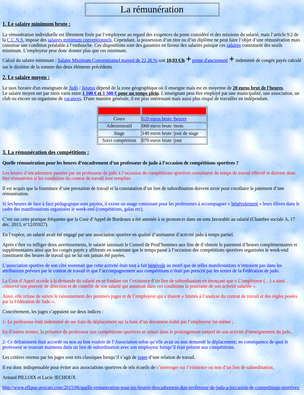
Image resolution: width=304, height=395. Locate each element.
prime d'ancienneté (210, 60)
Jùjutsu (88, 87)
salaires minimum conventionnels (80, 39)
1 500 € (110, 93)
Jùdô (73, 87)
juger (143, 357)
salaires (234, 45)
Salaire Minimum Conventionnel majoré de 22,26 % (107, 60)
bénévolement (244, 203)
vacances (72, 98)
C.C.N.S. (15, 39)
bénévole (156, 265)
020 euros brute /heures (164, 118)
